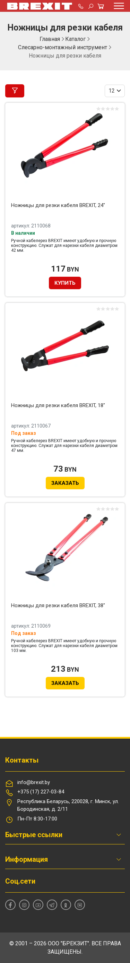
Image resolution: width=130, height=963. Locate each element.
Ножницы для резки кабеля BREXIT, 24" (58, 205)
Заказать (65, 483)
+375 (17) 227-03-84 (40, 792)
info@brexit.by (33, 782)
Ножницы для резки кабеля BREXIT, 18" (58, 405)
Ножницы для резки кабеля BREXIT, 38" (58, 605)
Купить (65, 283)
